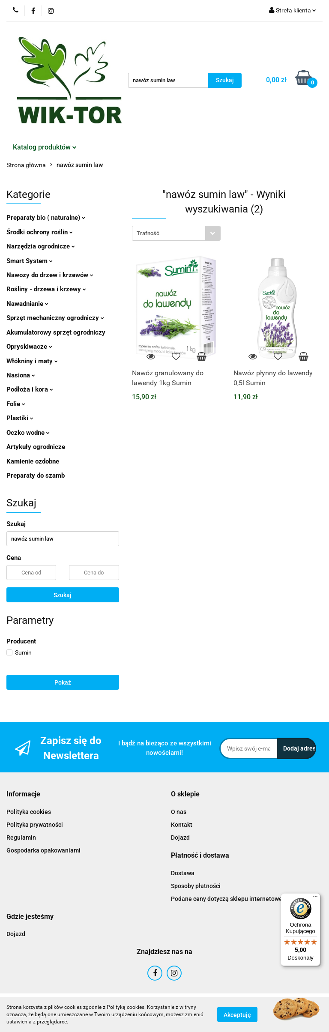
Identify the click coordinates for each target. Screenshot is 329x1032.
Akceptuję (237, 1014)
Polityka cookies (28, 811)
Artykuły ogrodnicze (35, 447)
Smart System (29, 261)
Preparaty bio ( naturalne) (45, 217)
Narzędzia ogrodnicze (40, 246)
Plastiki (19, 418)
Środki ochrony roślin (39, 232)
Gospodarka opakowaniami (43, 850)
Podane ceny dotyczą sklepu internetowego (230, 898)
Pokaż (62, 682)
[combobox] (176, 233)
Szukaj (63, 595)
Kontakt (181, 824)
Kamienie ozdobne (32, 461)
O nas (178, 811)
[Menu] (315, 898)
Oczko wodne (28, 433)
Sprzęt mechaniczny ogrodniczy (55, 318)
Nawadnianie (27, 304)
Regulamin (21, 837)
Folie (15, 404)
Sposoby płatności (196, 885)
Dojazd (180, 837)
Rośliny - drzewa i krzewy (46, 289)
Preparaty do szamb (35, 475)
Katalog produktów (45, 147)
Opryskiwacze (29, 346)
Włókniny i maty (32, 361)
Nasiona (20, 375)
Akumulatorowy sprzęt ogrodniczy (55, 332)
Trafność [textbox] (148, 233)
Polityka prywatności (34, 824)
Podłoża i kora (29, 389)
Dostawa (182, 873)
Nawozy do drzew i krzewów (49, 275)
